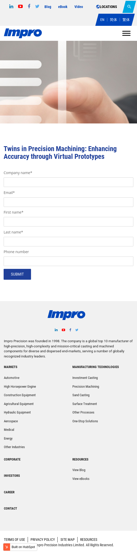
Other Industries (14, 447)
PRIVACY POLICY (43, 539)
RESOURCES (88, 539)
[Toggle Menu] (126, 33)
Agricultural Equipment (19, 404)
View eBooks (80, 479)
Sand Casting (80, 395)
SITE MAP (67, 539)
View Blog (78, 470)
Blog (47, 7)
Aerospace (11, 421)
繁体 (126, 19)
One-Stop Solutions (85, 421)
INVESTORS (12, 476)
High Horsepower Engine (20, 386)
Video (78, 7)
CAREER (9, 492)
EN (102, 19)
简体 (113, 19)
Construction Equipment (20, 395)
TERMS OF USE (14, 539)
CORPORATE (12, 459)
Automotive (11, 378)
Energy (8, 438)
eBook (62, 7)
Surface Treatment (84, 404)
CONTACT (10, 508)
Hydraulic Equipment (17, 412)
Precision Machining (85, 386)
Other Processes (83, 412)
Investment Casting (85, 378)
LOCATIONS (106, 7)
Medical (9, 430)
